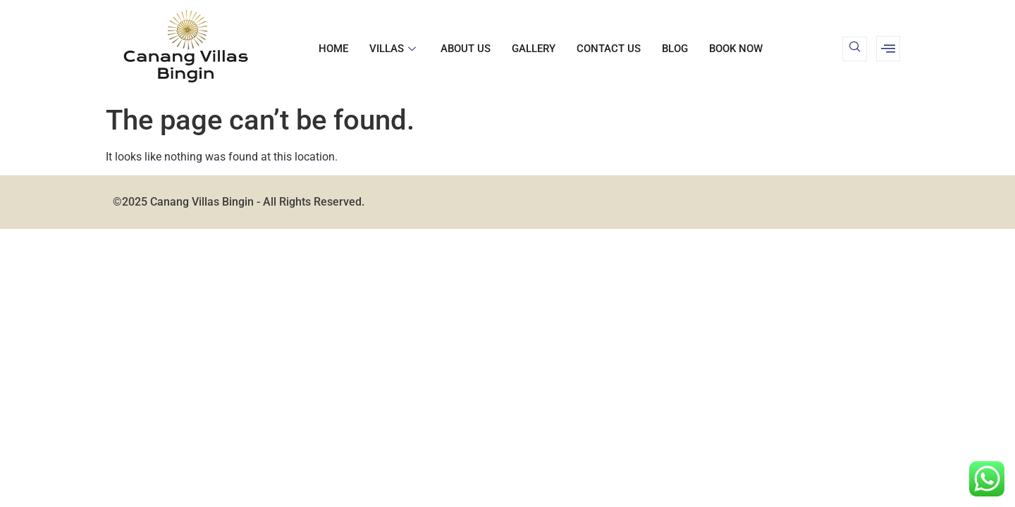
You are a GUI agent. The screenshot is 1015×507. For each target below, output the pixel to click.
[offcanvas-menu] (888, 48)
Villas (394, 48)
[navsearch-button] (854, 49)
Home (333, 48)
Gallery (533, 48)
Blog (675, 48)
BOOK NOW (736, 48)
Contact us (609, 48)
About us (466, 48)
